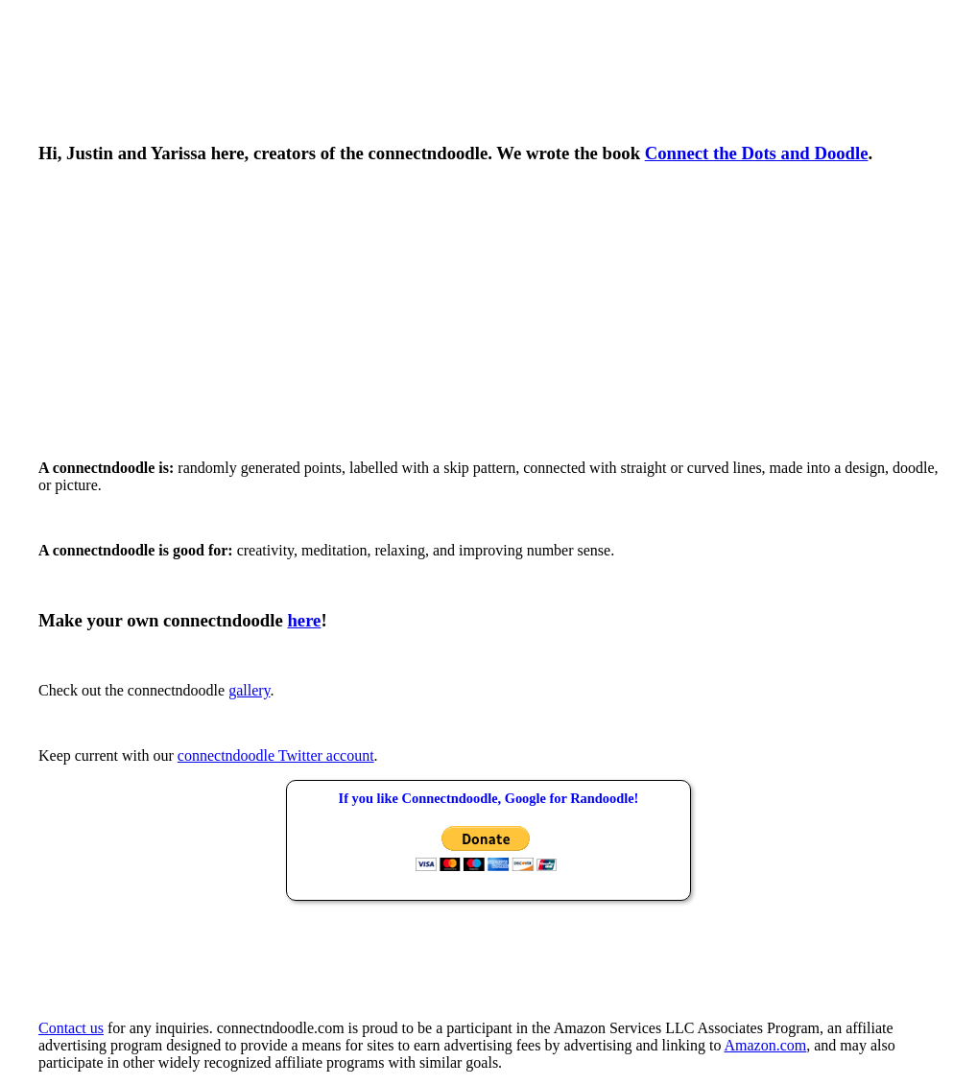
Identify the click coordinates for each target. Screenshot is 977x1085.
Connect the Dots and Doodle (757, 153)
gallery (249, 690)
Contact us (71, 1028)
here (304, 620)
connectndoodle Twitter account (276, 755)
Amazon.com (766, 1045)
